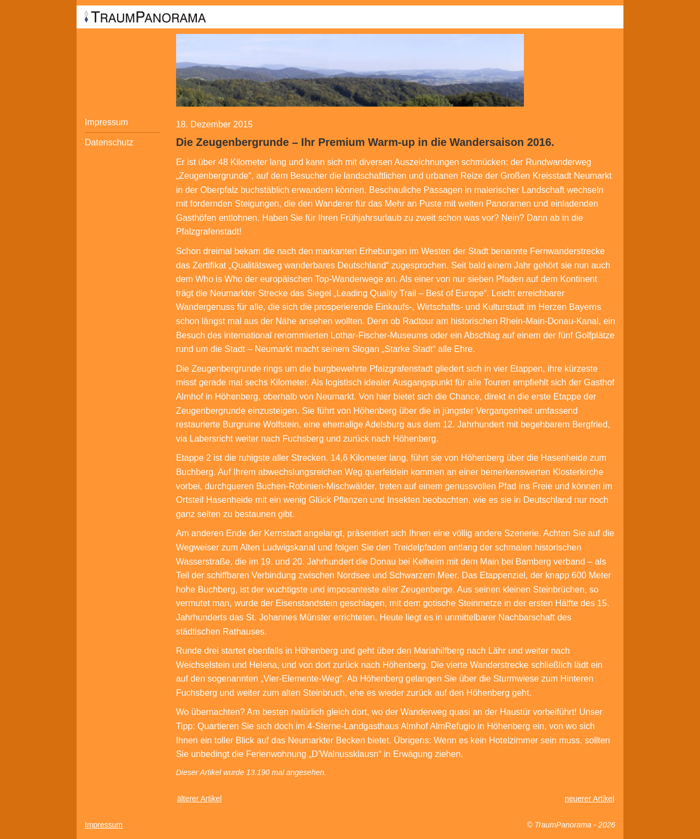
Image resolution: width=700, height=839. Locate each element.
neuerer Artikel (589, 798)
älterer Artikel (199, 798)
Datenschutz (109, 142)
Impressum (106, 122)
